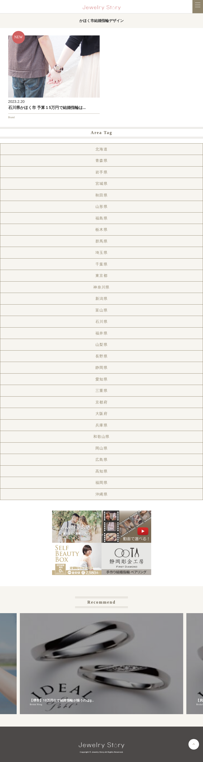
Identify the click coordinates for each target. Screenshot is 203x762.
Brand (11, 117)
